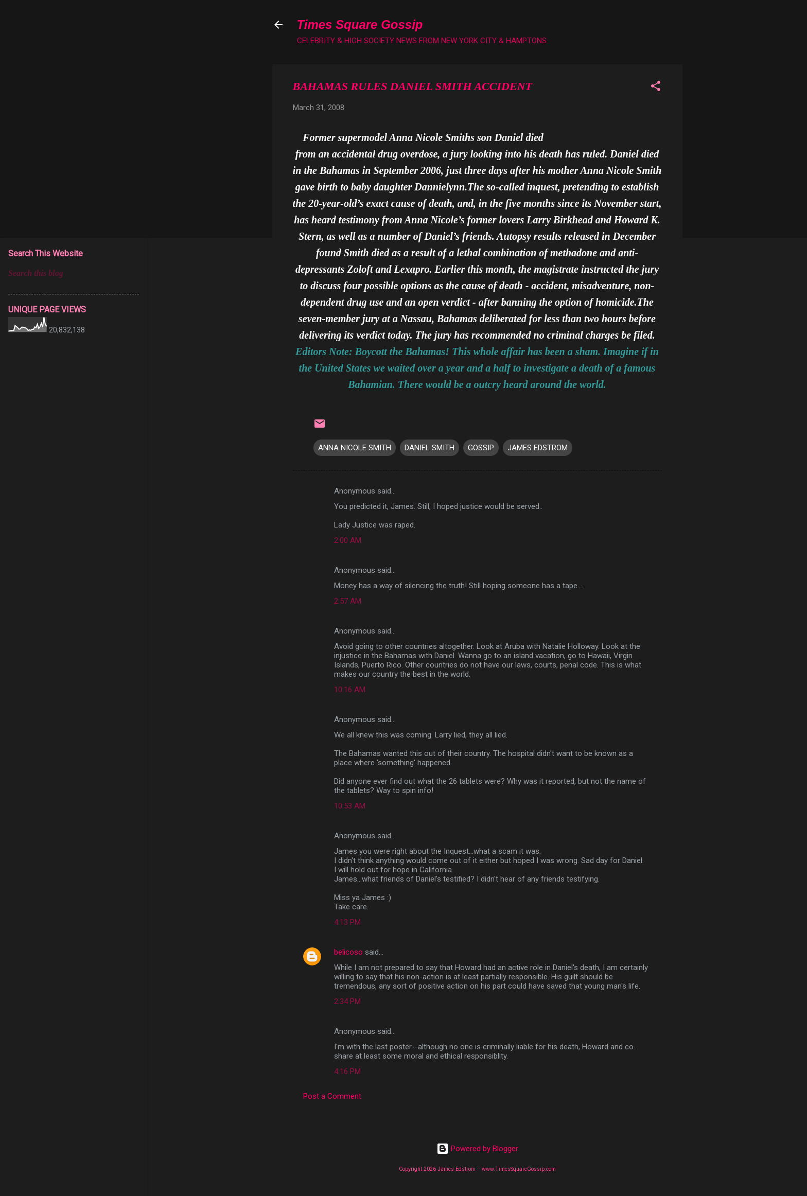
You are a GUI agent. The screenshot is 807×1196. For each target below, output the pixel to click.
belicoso (348, 952)
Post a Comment (332, 1096)
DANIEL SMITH (429, 447)
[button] (656, 88)
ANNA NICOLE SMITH (354, 447)
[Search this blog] (73, 273)
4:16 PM (347, 1071)
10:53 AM (349, 806)
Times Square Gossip (360, 24)
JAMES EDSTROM (537, 447)
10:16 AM (349, 689)
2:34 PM (347, 1001)
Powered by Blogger (477, 1148)
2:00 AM (347, 540)
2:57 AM (347, 601)
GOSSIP (481, 447)
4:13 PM (347, 922)
